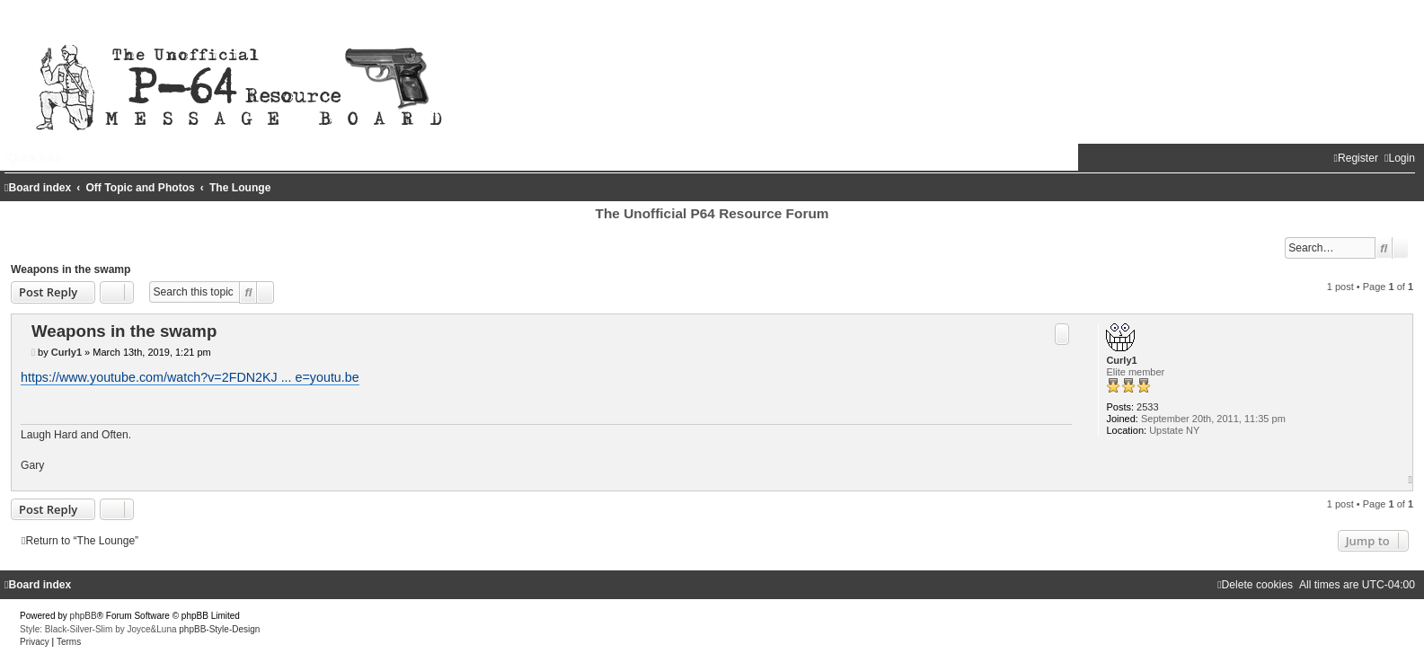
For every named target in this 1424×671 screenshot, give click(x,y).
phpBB (83, 616)
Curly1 (1121, 360)
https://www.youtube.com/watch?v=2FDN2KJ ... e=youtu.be (190, 377)
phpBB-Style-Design (219, 629)
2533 (1147, 407)
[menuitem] (1399, 158)
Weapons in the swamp (71, 269)
